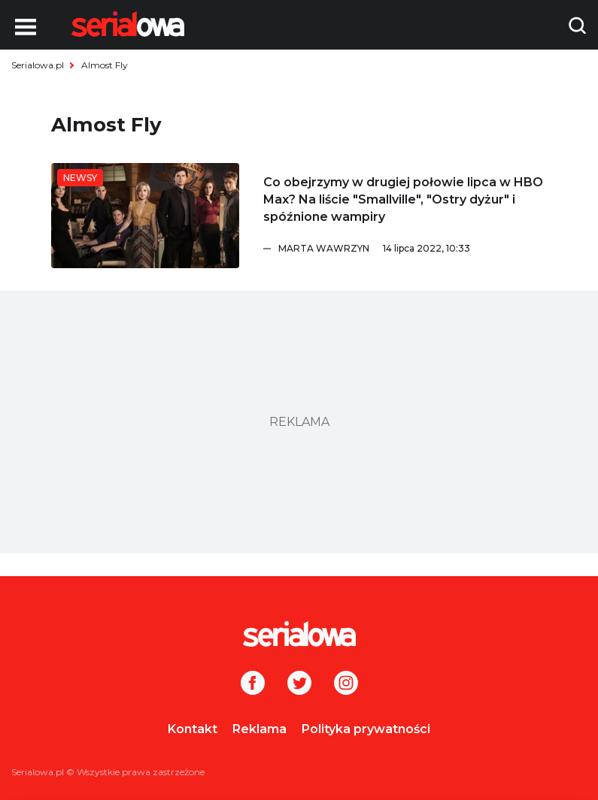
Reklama (259, 729)
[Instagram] (346, 684)
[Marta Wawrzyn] (413, 248)
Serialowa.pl (37, 65)
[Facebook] (252, 684)
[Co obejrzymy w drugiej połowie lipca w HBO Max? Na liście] (145, 215)
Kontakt (192, 729)
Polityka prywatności (366, 729)
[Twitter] (299, 684)
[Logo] (127, 24)
